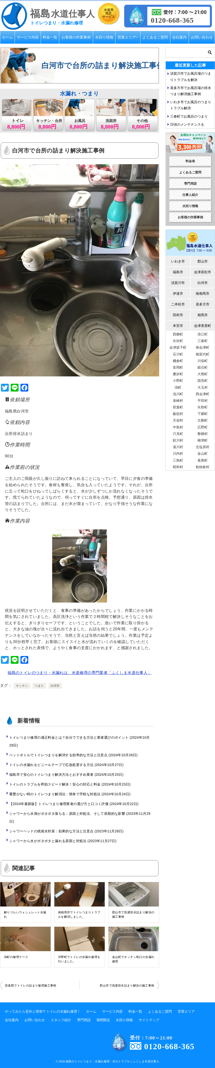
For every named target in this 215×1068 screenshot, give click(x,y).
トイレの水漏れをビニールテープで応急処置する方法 (66, 765)
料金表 (190, 161)
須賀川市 (178, 283)
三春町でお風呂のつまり (189, 116)
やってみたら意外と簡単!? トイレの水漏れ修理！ (42, 1011)
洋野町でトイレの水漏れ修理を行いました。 (79, 959)
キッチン (22, 685)
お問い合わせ (202, 37)
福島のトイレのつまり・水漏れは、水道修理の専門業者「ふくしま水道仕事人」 (79, 673)
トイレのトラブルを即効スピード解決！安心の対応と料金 (70, 784)
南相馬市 (202, 293)
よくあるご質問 (155, 37)
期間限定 (103, 1020)
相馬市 (202, 315)
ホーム (7, 37)
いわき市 (178, 261)
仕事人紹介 (190, 195)
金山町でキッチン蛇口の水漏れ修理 (133, 959)
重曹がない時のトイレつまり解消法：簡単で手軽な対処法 (70, 794)
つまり (39, 685)
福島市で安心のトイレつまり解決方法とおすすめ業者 (66, 774)
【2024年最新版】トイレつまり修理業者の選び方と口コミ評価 (73, 804)
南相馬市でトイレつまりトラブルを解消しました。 (79, 914)
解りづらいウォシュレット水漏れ (25, 914)
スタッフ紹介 (61, 1020)
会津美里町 (202, 326)
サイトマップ (149, 1020)
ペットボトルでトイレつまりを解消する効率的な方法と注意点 (73, 755)
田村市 (178, 315)
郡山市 (202, 261)
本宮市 (178, 326)
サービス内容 (28, 37)
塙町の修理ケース (16, 957)
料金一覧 (50, 37)
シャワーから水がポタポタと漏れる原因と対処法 (63, 841)
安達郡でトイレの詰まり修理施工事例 (30, 985)
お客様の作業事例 (76, 37)
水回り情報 (104, 37)
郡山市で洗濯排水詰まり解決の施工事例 (133, 914)
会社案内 (179, 37)
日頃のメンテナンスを (187, 124)
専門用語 (190, 183)
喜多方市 (202, 304)
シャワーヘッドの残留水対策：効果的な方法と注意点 (66, 831)
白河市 (55, 685)
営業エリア (126, 37)
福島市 (178, 272)
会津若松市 (202, 272)
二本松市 (178, 304)
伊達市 (178, 293)
